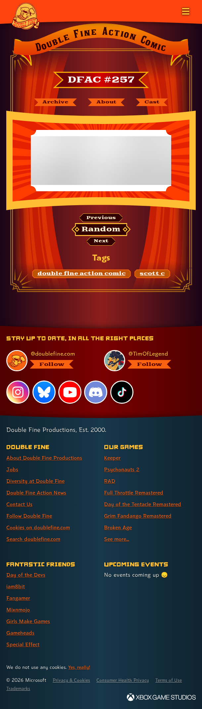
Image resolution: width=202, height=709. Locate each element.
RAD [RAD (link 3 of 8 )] (110, 480)
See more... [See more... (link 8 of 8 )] (117, 538)
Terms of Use (21, 688)
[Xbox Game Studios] (161, 697)
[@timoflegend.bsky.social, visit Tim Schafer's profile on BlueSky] (146, 360)
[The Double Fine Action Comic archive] (51, 102)
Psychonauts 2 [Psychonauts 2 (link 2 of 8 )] (123, 469)
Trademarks (55, 688)
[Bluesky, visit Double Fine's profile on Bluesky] (44, 392)
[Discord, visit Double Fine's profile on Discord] (96, 392)
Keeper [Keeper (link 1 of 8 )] (113, 457)
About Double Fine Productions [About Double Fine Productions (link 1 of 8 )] (47, 457)
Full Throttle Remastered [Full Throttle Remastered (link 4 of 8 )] (137, 492)
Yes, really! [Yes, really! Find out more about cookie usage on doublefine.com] (80, 667)
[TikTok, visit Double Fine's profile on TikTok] (122, 392)
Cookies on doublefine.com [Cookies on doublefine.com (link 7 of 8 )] (41, 527)
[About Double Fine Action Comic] (106, 102)
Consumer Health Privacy (129, 680)
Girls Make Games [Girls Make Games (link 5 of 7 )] (30, 621)
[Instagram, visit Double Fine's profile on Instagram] (17, 392)
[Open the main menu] (185, 10)
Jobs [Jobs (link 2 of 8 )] (12, 469)
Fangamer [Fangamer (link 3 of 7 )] (19, 597)
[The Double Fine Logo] (25, 15)
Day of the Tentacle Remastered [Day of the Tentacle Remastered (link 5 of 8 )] (146, 504)
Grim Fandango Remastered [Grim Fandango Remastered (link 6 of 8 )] (141, 515)
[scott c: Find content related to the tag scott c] (152, 276)
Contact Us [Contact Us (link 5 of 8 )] (20, 504)
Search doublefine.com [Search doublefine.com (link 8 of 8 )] (36, 538)
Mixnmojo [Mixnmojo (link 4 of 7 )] (19, 609)
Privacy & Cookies (73, 680)
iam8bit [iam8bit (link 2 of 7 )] (16, 586)
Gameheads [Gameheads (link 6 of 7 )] (21, 632)
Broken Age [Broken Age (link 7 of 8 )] (119, 527)
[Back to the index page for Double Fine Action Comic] (101, 46)
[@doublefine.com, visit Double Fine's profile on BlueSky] (48, 360)
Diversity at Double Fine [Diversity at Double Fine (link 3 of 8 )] (38, 480)
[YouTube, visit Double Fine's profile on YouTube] (70, 392)
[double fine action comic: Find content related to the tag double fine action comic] (81, 276)
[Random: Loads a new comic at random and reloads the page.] (101, 231)
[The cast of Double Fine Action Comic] (156, 102)
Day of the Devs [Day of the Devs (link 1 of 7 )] (27, 574)
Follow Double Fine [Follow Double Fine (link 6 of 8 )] (31, 515)
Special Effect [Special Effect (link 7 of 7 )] (24, 644)
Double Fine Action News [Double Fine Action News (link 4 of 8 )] (39, 492)
